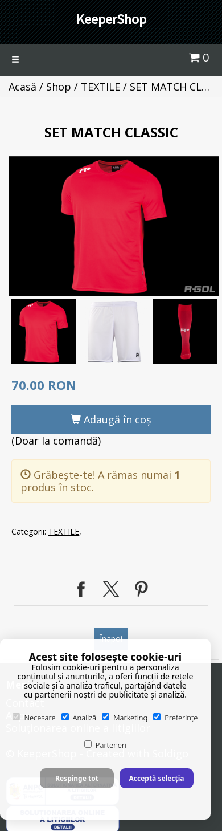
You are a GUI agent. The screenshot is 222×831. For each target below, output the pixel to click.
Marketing (124, 717)
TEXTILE (100, 86)
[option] (114, 226)
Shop (58, 86)
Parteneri (105, 745)
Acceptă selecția (156, 778)
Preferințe (175, 717)
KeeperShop (111, 19)
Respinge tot (76, 778)
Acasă (22, 86)
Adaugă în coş (111, 419)
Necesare (34, 717)
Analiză (79, 717)
